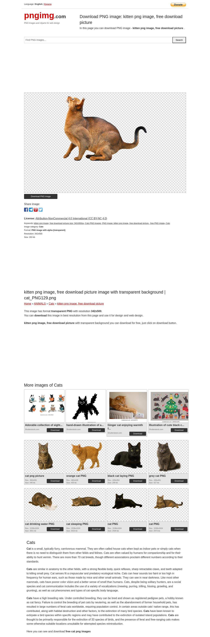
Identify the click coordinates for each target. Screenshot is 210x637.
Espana (47, 4)
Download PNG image (41, 196)
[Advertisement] (105, 69)
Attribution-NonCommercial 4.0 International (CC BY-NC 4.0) (71, 218)
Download (55, 430)
